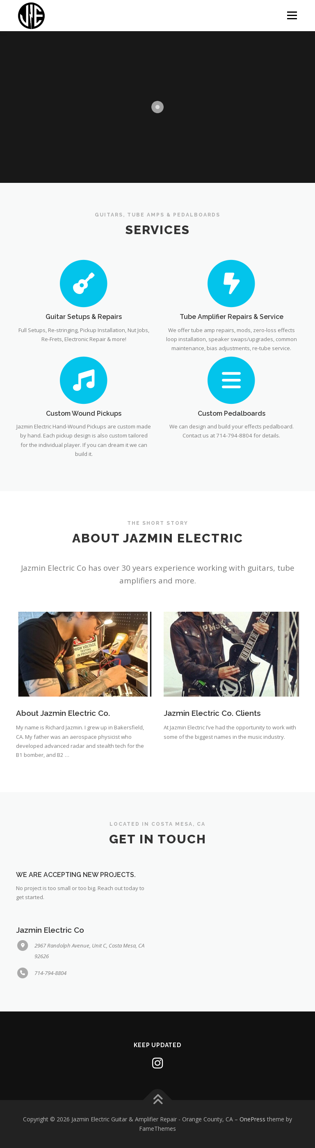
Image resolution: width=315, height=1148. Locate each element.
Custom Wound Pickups (83, 413)
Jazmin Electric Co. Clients (212, 713)
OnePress (252, 1119)
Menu (292, 15)
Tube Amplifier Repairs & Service (231, 317)
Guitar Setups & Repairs (84, 317)
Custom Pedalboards (231, 413)
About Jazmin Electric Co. (63, 713)
